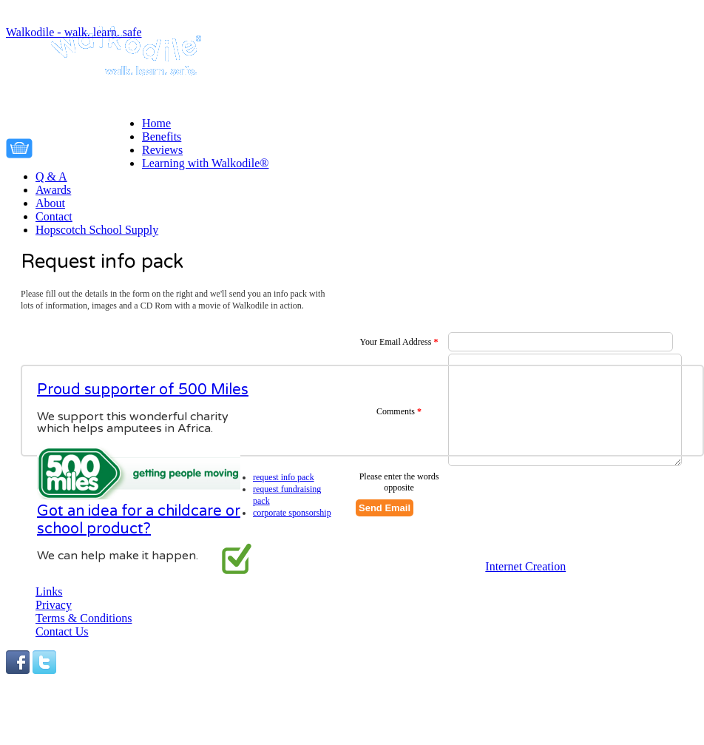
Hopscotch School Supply (96, 229)
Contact (53, 216)
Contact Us (62, 631)
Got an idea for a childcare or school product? (138, 520)
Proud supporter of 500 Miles (142, 390)
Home (156, 123)
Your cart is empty (91, 145)
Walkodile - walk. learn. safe (74, 32)
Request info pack (283, 477)
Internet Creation (525, 566)
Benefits (161, 136)
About (50, 203)
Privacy (53, 605)
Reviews (162, 150)
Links (48, 591)
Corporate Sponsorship (292, 513)
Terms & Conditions (83, 618)
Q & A (51, 176)
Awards (53, 189)
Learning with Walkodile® (205, 163)
